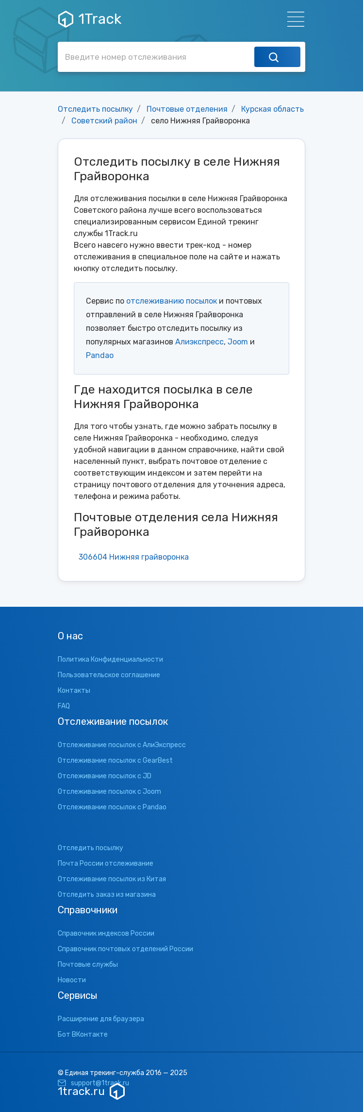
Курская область (272, 109)
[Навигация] (293, 19)
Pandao (100, 355)
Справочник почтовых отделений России (125, 949)
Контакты (74, 690)
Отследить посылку (95, 109)
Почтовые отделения (187, 109)
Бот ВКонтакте (83, 1034)
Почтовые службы (88, 964)
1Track (89, 19)
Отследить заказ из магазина (107, 894)
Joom (238, 341)
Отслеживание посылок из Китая (112, 879)
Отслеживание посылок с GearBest (115, 760)
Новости (72, 980)
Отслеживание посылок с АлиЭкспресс (122, 745)
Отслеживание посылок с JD (104, 776)
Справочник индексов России (106, 933)
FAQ (64, 706)
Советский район (104, 120)
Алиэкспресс (199, 341)
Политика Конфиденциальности (110, 659)
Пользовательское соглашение (109, 675)
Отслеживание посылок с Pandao (112, 807)
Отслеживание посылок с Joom (109, 791)
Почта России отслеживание (105, 863)
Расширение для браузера (101, 1019)
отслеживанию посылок (171, 301)
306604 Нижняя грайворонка (134, 557)
